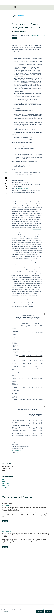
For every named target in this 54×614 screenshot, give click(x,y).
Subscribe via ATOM (6, 485)
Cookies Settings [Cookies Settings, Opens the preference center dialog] (5, 612)
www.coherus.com (37, 229)
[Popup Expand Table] (44, 314)
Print (3, 479)
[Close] (52, 607)
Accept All (40, 612)
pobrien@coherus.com (16, 450)
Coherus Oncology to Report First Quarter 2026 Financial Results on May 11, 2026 (25, 535)
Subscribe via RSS (6, 483)
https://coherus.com (6, 471)
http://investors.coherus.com (22, 188)
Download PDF (5, 481)
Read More (5, 521)
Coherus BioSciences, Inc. (39, 35)
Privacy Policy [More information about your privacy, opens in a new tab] (43, 609)
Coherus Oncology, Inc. (6, 505)
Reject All (48, 612)
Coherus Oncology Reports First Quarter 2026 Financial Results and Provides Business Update (24, 509)
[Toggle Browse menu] (49, 6)
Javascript (4, 487)
